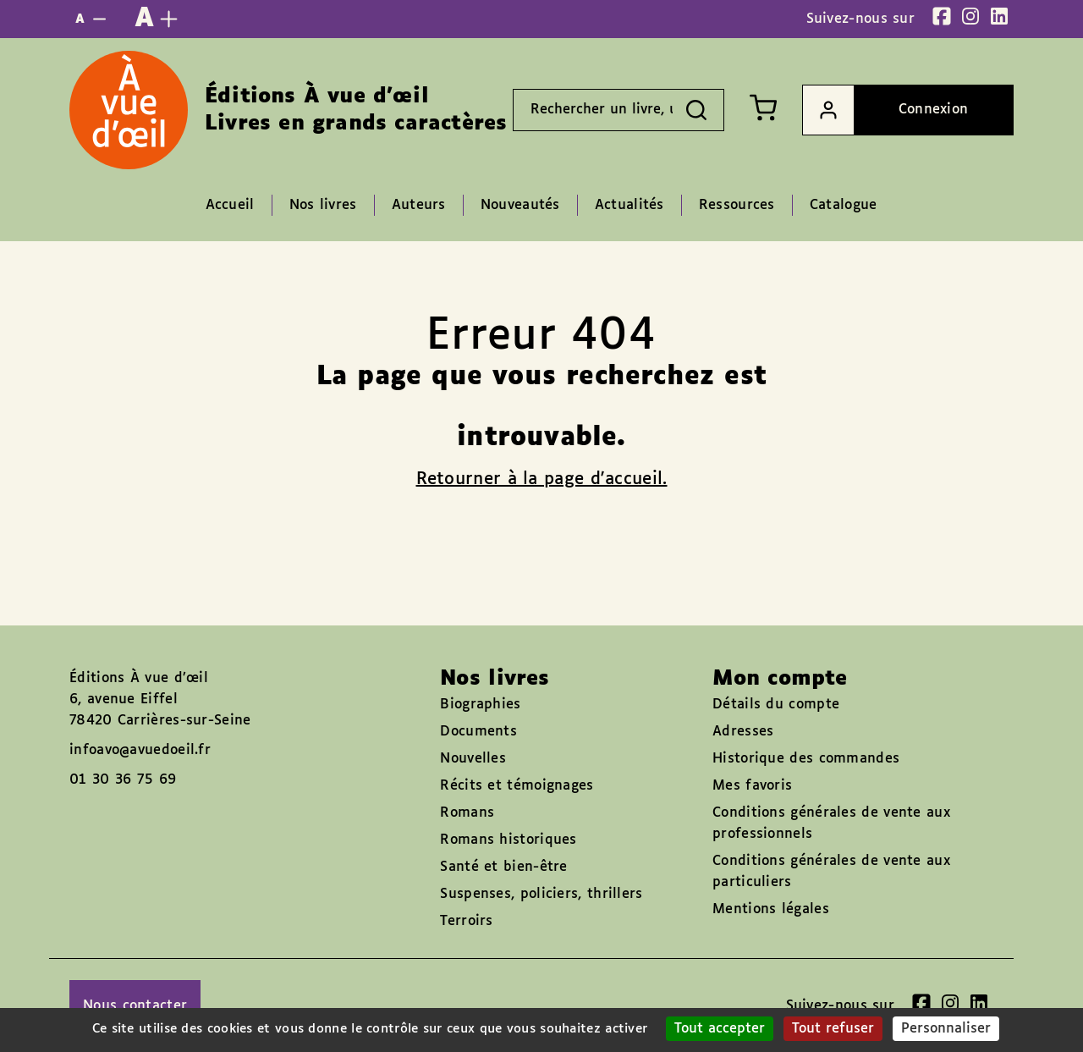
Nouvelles (473, 759)
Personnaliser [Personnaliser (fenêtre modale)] (946, 1029)
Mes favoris (752, 786)
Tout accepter (719, 1029)
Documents (478, 731)
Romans (467, 813)
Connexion (885, 110)
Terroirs (466, 921)
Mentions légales (770, 909)
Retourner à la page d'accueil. (542, 479)
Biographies (480, 704)
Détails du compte (775, 704)
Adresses (742, 731)
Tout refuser (833, 1029)
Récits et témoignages (516, 786)
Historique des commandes (805, 759)
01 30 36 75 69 (122, 780)
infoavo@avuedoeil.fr (140, 750)
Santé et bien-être (503, 867)
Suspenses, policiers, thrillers (541, 894)
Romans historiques (508, 840)
